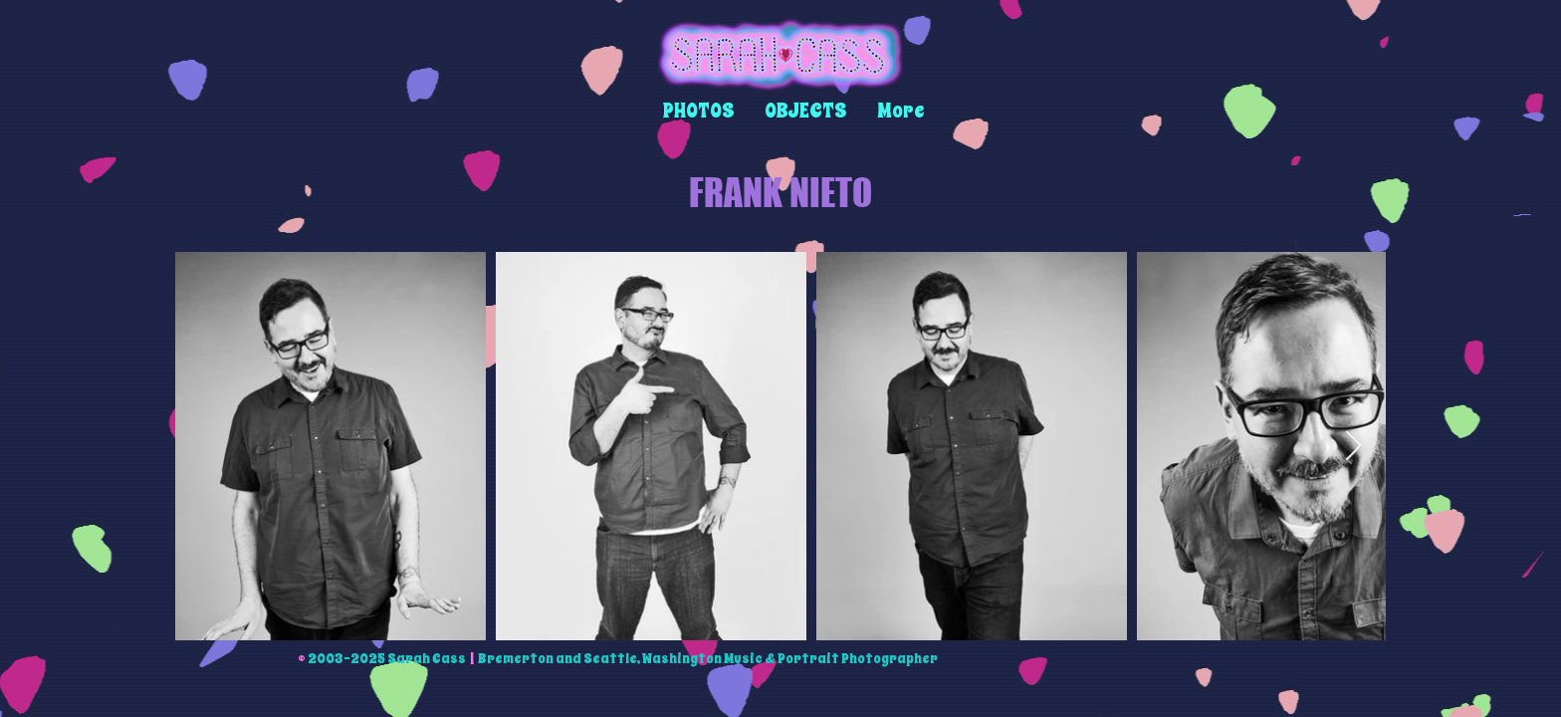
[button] (699, 111)
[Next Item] (1353, 446)
